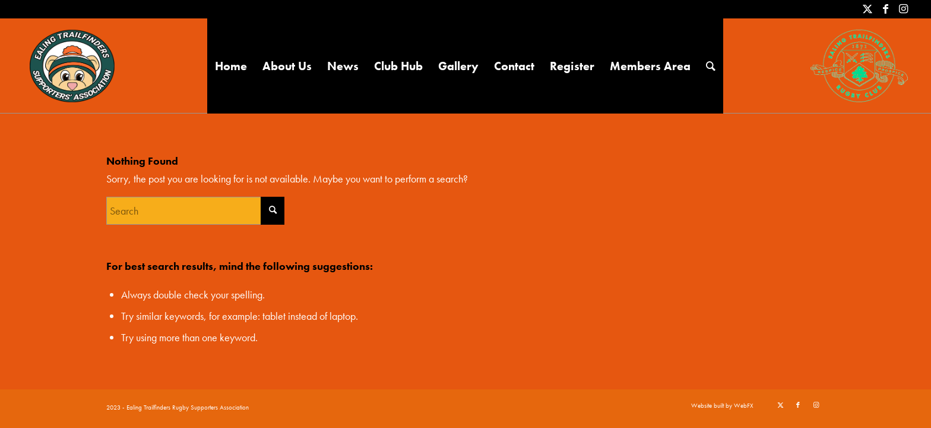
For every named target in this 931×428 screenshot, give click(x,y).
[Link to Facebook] (885, 9)
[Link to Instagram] (904, 9)
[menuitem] (231, 66)
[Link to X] (867, 9)
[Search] (710, 66)
